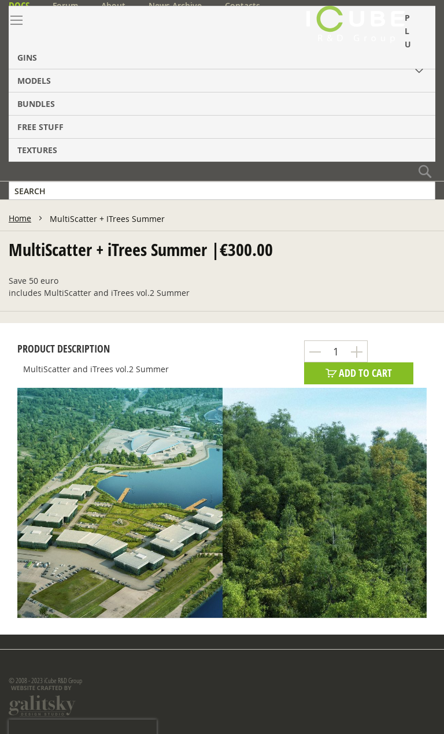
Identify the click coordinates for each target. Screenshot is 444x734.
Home (20, 218)
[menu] (222, 84)
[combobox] (222, 190)
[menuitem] (222, 37)
